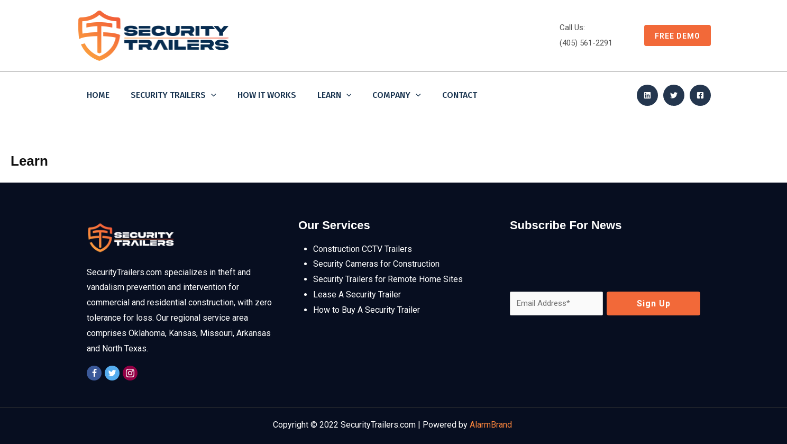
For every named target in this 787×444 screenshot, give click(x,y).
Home (98, 95)
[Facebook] (700, 95)
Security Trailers (173, 95)
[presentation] (590, 262)
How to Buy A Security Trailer (366, 310)
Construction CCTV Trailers (362, 249)
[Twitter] (673, 95)
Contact (459, 95)
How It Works (266, 95)
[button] (672, 35)
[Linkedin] (647, 95)
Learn (334, 95)
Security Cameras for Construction (376, 264)
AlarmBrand (492, 425)
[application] (211, 95)
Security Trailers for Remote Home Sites (388, 279)
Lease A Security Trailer (357, 294)
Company (396, 95)
